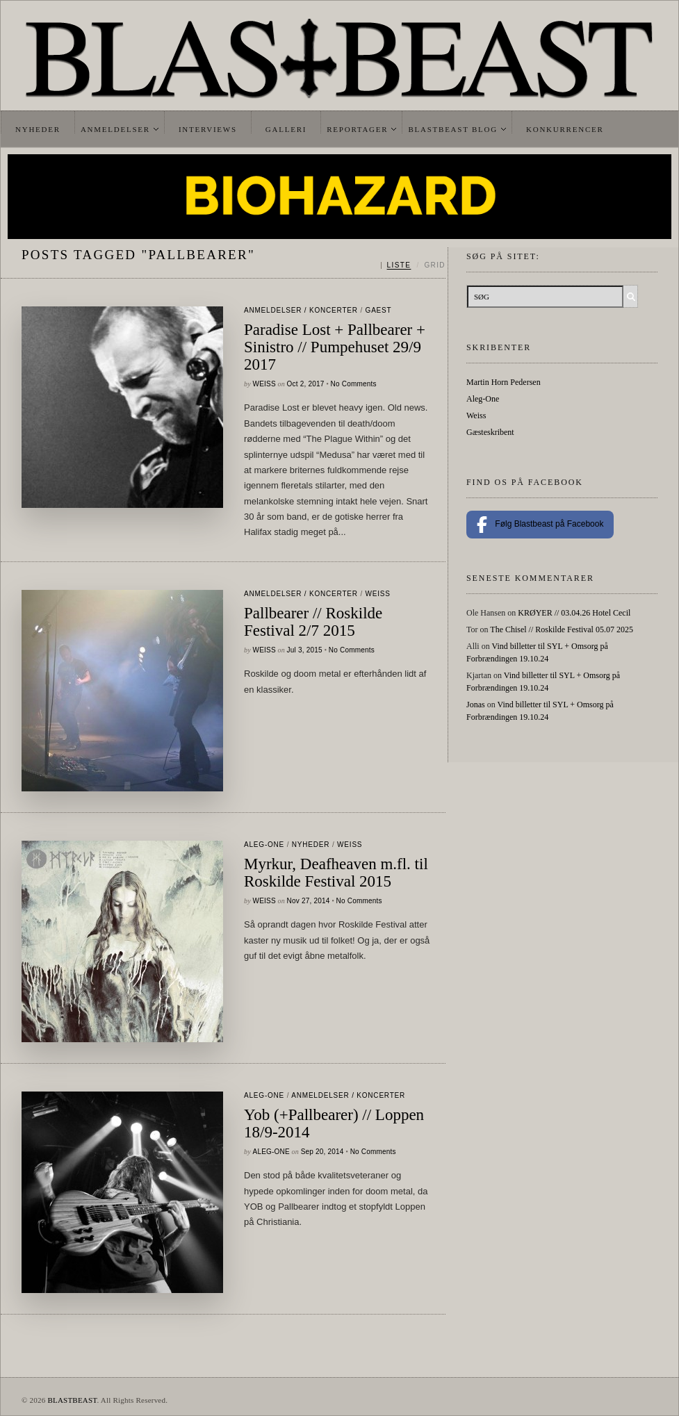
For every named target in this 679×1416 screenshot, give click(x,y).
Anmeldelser (115, 129)
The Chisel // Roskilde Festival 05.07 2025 (561, 629)
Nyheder (37, 129)
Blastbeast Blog (453, 129)
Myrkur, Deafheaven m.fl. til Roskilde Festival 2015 (336, 872)
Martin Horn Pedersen (503, 382)
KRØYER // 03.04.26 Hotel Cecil (574, 613)
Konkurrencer (565, 129)
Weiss (264, 384)
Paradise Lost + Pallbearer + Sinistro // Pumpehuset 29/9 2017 (334, 347)
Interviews (208, 129)
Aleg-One (264, 844)
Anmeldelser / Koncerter (301, 310)
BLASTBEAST (72, 1400)
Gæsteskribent (490, 432)
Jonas (475, 704)
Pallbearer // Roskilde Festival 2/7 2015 (313, 621)
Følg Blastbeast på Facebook (540, 524)
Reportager (357, 129)
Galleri (285, 129)
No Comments (354, 384)
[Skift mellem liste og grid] (413, 265)
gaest (379, 310)
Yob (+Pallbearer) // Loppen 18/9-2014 (334, 1123)
